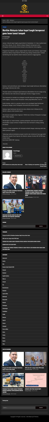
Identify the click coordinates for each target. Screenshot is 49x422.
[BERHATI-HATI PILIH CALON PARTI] (35, 384)
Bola (3, 265)
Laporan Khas (5, 295)
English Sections (6, 277)
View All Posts (18, 155)
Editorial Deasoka (7, 194)
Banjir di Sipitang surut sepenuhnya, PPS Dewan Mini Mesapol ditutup (35, 165)
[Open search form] (47, 16)
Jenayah (4, 283)
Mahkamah (5, 299)
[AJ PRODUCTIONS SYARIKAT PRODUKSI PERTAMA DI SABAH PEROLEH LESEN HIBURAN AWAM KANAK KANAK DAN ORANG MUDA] (35, 183)
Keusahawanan (6, 289)
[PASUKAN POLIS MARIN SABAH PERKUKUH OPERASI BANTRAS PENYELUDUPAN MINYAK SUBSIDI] (13, 384)
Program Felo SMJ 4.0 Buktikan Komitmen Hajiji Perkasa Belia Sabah (12, 192)
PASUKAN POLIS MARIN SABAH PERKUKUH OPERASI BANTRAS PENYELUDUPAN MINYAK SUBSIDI (22, 242)
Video (4, 347)
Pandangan (5, 308)
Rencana (4, 320)
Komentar (5, 292)
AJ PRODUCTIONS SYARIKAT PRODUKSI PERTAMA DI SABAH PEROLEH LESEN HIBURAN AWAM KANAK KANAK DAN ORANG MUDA (35, 194)
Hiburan (4, 280)
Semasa (4, 27)
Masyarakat (5, 302)
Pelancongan (5, 311)
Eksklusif (4, 274)
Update (4, 344)
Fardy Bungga (7, 36)
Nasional (4, 305)
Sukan (4, 335)
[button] (2, 16)
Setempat (5, 329)
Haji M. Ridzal (28, 394)
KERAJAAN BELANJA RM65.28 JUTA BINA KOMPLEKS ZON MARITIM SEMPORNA (12, 216)
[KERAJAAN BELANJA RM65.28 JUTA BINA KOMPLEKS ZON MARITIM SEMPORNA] (13, 207)
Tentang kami (5, 404)
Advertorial (5, 259)
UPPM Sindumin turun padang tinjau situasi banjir (13, 165)
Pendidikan (5, 314)
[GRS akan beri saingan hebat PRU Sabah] (35, 363)
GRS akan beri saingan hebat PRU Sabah (11, 239)
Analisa (4, 262)
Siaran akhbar (5, 332)
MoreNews (29, 420)
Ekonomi (4, 271)
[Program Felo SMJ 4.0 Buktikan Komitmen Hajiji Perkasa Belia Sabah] (13, 183)
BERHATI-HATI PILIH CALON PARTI (10, 245)
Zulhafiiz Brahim (29, 373)
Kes (3, 286)
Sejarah (4, 323)
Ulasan (4, 341)
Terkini (4, 338)
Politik (4, 317)
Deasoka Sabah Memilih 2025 (9, 268)
